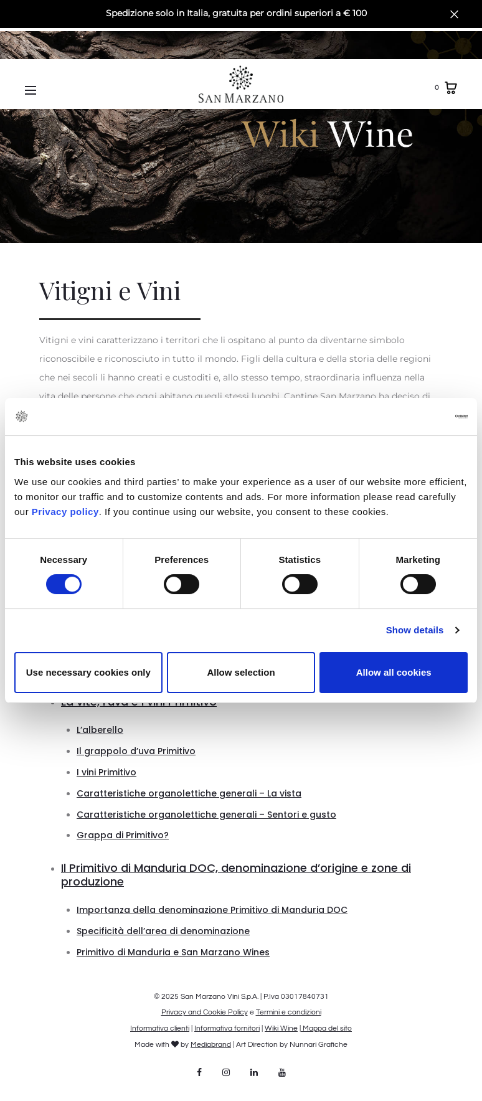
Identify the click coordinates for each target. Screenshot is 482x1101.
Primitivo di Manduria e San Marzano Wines (173, 952)
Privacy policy (64, 511)
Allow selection (241, 672)
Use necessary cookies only (88, 672)
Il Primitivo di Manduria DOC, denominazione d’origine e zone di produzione (236, 874)
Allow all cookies (394, 672)
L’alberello (100, 730)
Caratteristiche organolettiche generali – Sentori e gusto (206, 814)
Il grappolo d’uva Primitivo (136, 751)
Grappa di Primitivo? (123, 835)
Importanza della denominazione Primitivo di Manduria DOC (212, 910)
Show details (415, 630)
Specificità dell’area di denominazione (163, 931)
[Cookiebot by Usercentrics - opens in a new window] (413, 416)
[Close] (454, 14)
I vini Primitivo (106, 772)
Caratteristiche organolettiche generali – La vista (189, 793)
